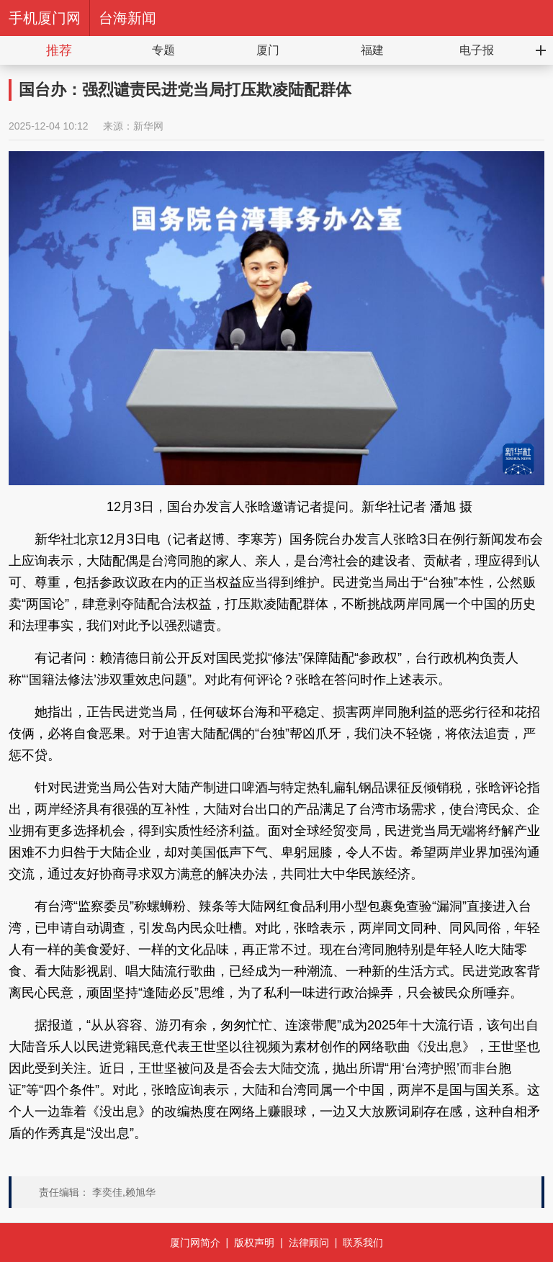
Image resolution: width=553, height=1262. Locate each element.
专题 (163, 50)
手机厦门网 (45, 18)
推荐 (59, 50)
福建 (372, 50)
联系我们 (363, 1242)
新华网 (148, 126)
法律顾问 (309, 1242)
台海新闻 (127, 18)
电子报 (476, 50)
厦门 (267, 50)
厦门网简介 (195, 1242)
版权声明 (254, 1242)
